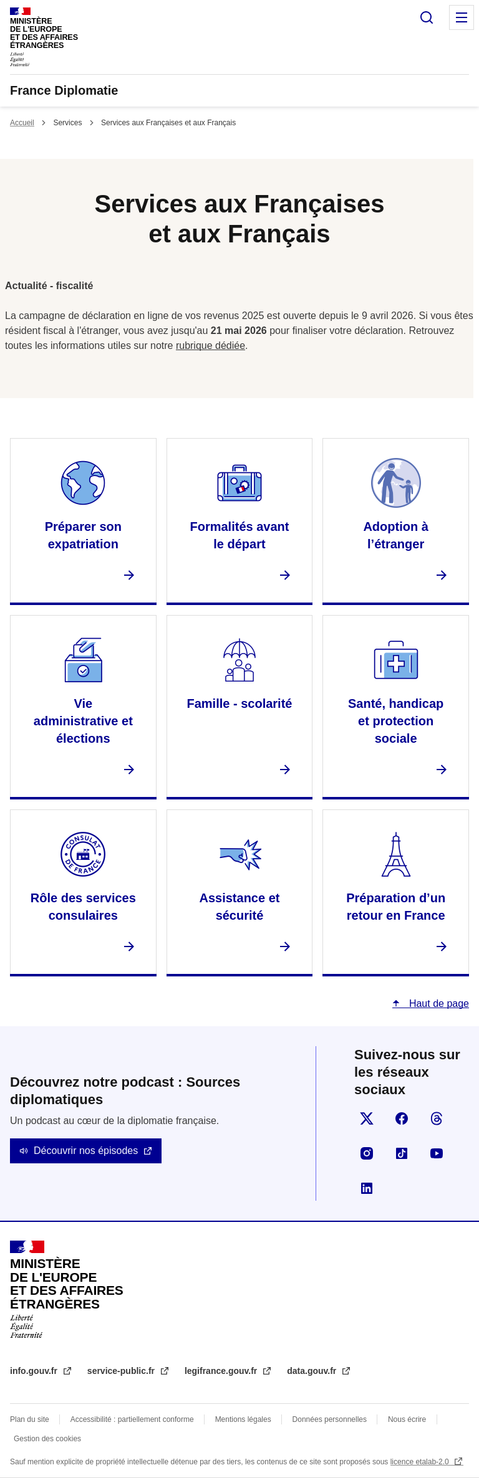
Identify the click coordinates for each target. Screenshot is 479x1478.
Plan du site (29, 1419)
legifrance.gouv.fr (222, 1371)
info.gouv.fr (35, 1371)
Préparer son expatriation (83, 535)
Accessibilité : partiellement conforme (132, 1419)
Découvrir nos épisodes (86, 1150)
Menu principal (461, 17)
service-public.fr (122, 1371)
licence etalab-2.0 (420, 1461)
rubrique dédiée (210, 345)
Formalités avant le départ (239, 535)
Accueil (22, 122)
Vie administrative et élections (83, 721)
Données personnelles (330, 1419)
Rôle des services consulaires (83, 906)
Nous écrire (407, 1419)
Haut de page (437, 1003)
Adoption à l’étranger (395, 535)
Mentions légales (243, 1419)
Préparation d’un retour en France (395, 906)
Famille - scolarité (240, 703)
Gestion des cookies (47, 1438)
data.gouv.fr (313, 1371)
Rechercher (426, 17)
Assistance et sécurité (240, 906)
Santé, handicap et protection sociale (395, 721)
